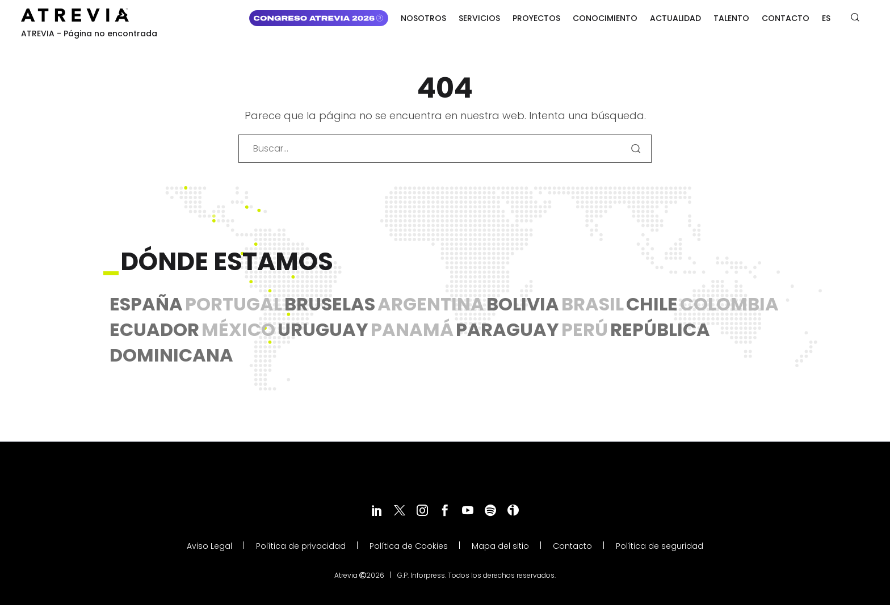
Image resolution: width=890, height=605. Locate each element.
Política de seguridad (659, 546)
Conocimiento (605, 18)
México (238, 329)
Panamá (412, 329)
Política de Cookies (409, 546)
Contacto (785, 18)
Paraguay (507, 329)
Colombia (729, 304)
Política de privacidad (301, 546)
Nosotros (423, 18)
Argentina (430, 304)
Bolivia (522, 304)
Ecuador (154, 329)
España (146, 304)
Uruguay (323, 329)
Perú (584, 329)
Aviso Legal (209, 546)
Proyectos (536, 18)
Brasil (592, 304)
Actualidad (675, 18)
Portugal (233, 304)
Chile (652, 304)
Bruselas (329, 304)
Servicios (479, 18)
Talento (731, 18)
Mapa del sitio (500, 546)
